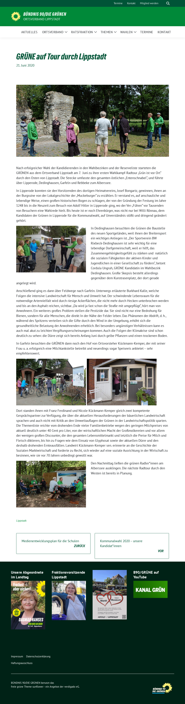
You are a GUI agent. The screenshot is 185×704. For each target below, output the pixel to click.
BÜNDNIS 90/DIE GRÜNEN (44, 14)
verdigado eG (71, 686)
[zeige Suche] (168, 3)
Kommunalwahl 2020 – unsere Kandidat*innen (132, 546)
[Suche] (163, 3)
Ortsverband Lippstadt (42, 19)
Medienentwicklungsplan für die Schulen (53, 543)
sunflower (37, 686)
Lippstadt (21, 520)
